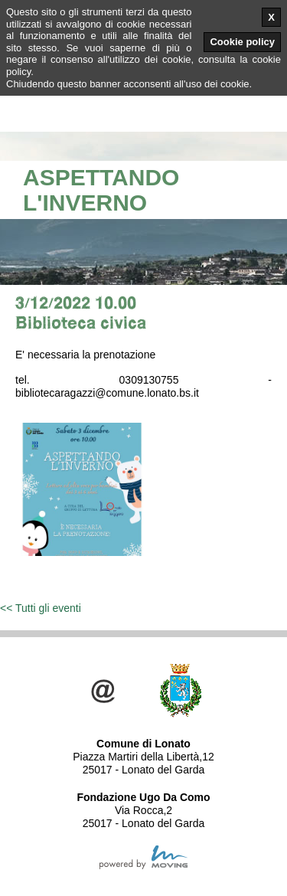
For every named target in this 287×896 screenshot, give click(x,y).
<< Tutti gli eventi (40, 608)
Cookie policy (242, 41)
